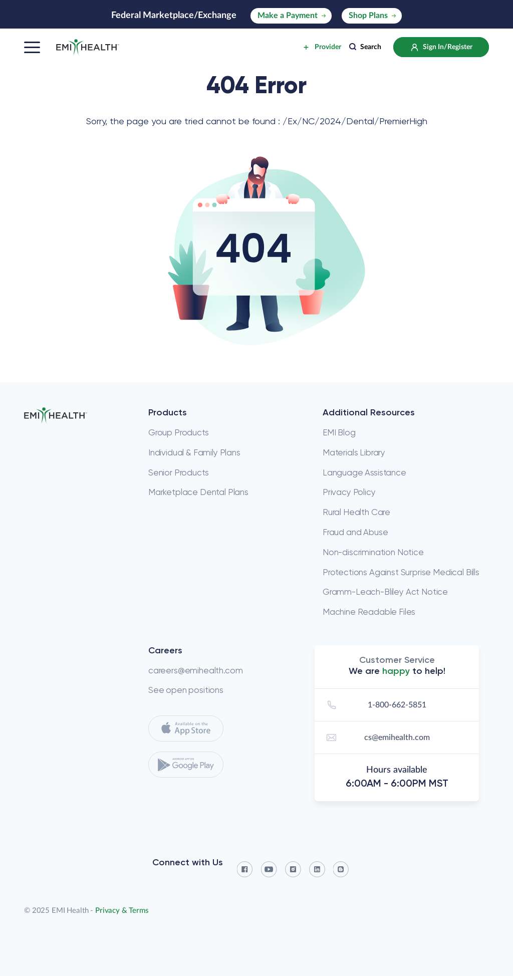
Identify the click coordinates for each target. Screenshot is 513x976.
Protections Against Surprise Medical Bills (401, 572)
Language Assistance (364, 472)
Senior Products (178, 472)
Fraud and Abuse (355, 532)
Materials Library (354, 452)
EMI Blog (339, 432)
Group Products (178, 432)
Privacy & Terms (122, 910)
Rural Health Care (356, 512)
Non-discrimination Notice (373, 552)
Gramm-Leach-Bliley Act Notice (385, 592)
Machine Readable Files (369, 612)
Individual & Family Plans (194, 452)
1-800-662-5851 (375, 705)
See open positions (185, 690)
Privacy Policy (349, 492)
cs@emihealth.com (377, 737)
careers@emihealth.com (195, 670)
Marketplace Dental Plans (198, 492)
